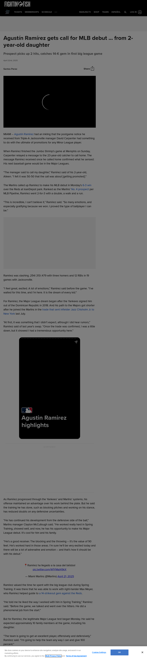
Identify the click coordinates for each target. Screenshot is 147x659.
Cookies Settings (99, 652)
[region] (73, 652)
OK (119, 652)
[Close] (142, 652)
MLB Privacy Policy (53, 656)
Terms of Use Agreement (76, 656)
